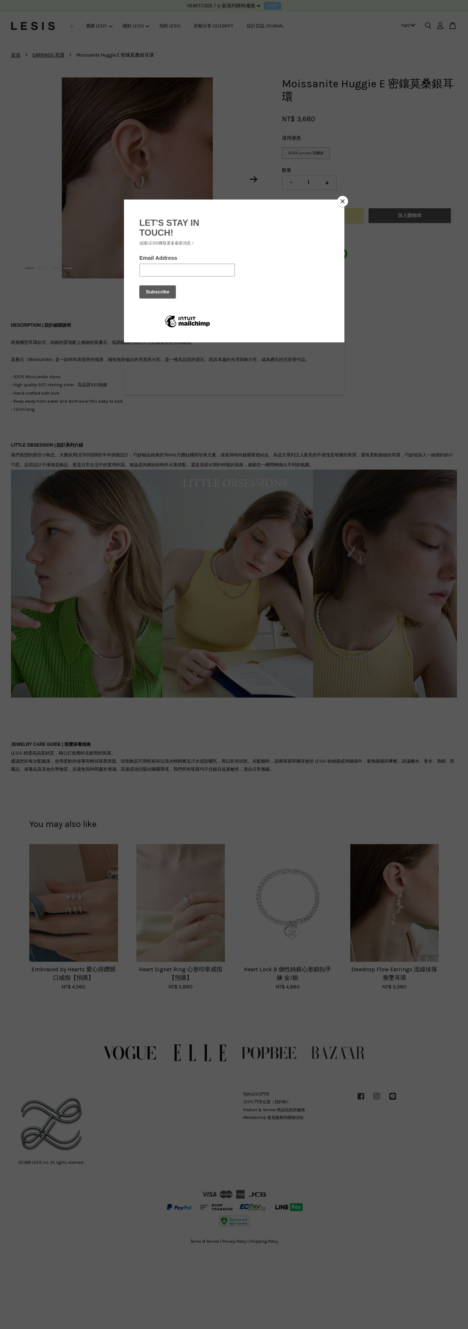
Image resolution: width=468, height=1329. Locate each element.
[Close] (342, 201)
